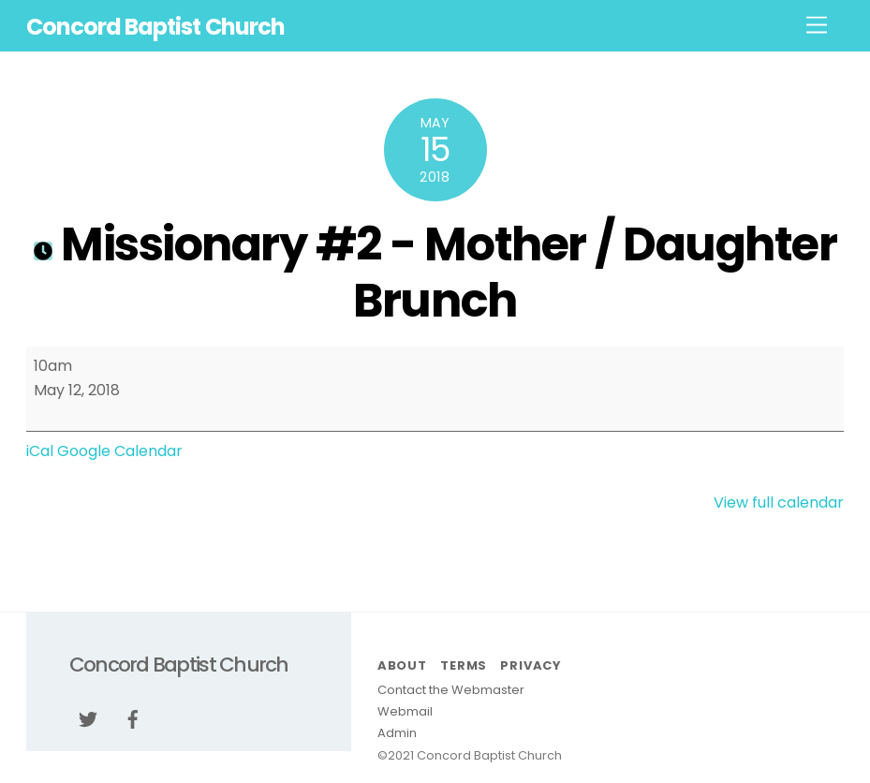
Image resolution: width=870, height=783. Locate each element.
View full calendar (779, 502)
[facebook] (133, 718)
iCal (39, 451)
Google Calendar (120, 451)
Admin (397, 733)
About (402, 665)
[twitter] (88, 718)
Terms (463, 665)
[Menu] (816, 25)
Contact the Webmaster (450, 690)
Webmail (405, 711)
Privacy (530, 665)
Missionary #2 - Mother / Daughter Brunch (435, 272)
